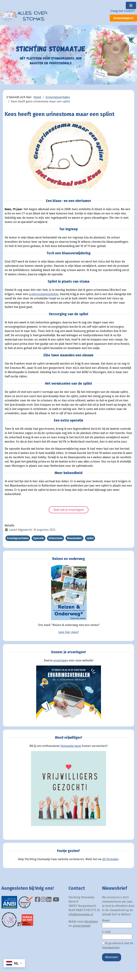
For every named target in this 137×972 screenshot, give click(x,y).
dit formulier (110, 859)
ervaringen (60, 660)
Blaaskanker (74, 538)
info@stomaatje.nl (80, 914)
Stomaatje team (70, 746)
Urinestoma (55, 538)
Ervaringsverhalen (18, 538)
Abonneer (111, 957)
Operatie (38, 538)
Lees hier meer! (68, 632)
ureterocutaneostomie (43, 294)
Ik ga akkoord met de (117, 945)
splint (90, 538)
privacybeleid (81, 925)
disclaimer (91, 921)
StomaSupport (123, 18)
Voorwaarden (111, 947)
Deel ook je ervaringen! (68, 509)
